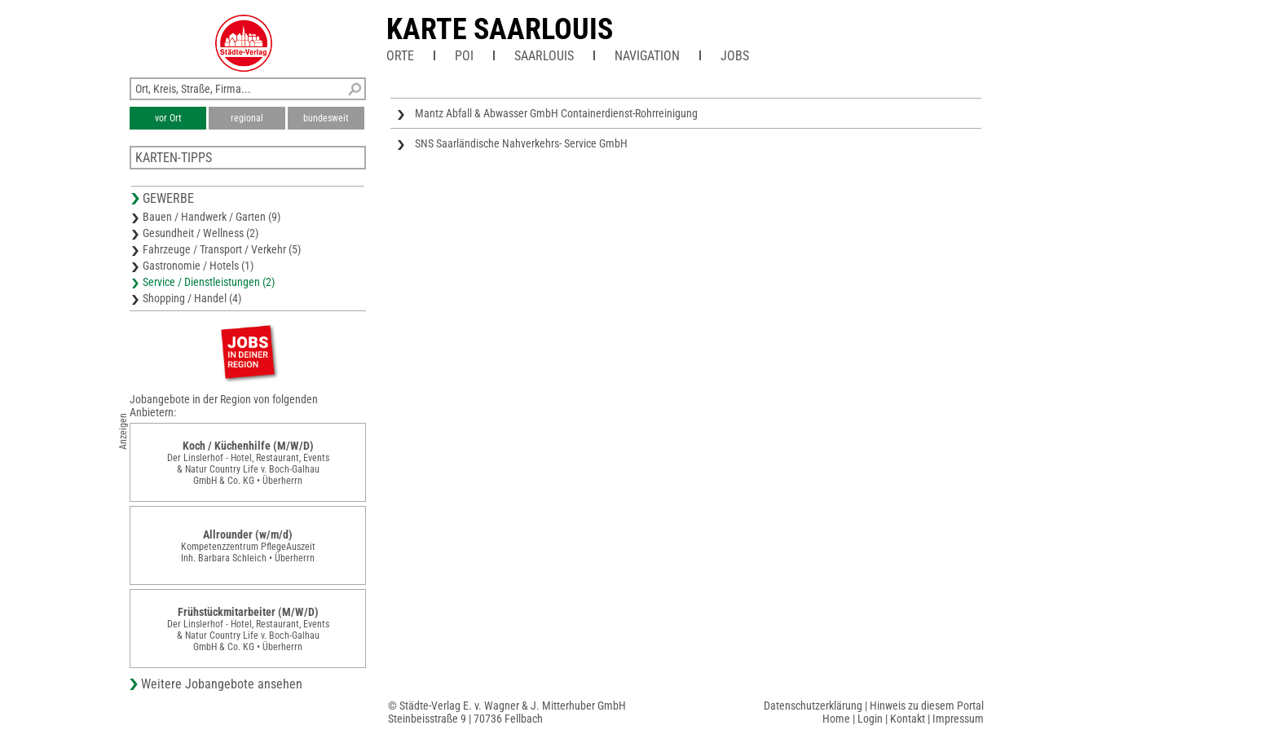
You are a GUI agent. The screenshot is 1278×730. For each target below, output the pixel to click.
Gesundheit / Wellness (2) (200, 233)
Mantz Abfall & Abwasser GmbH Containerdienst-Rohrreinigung (556, 113)
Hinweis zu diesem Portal (927, 705)
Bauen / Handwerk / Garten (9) (211, 216)
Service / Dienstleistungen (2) (209, 281)
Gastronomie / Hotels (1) (198, 265)
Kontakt (907, 718)
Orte (400, 56)
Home (836, 718)
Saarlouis (544, 56)
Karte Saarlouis (499, 29)
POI (464, 56)
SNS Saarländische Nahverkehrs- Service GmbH (521, 143)
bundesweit (326, 118)
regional (247, 118)
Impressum (958, 718)
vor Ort (168, 118)
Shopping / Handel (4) (192, 298)
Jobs (735, 56)
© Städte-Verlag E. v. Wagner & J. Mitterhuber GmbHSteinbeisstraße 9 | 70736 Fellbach (507, 712)
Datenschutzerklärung (813, 705)
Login (870, 718)
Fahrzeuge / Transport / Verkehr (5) (222, 249)
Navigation (647, 56)
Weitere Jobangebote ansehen (221, 684)
